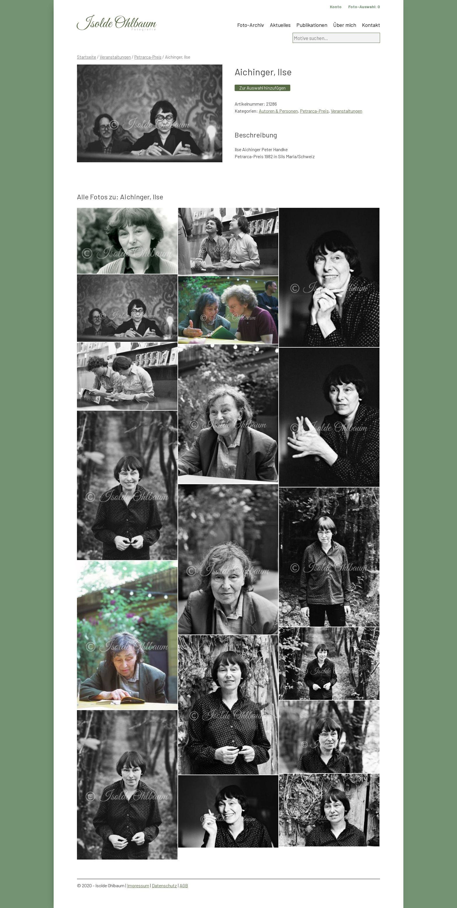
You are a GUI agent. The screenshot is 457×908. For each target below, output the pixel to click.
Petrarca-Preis (147, 57)
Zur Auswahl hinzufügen (262, 87)
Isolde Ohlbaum (116, 24)
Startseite (86, 57)
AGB (184, 885)
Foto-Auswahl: (364, 6)
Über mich (344, 25)
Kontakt (371, 25)
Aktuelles (280, 25)
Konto (336, 6)
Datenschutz (164, 885)
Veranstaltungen (115, 57)
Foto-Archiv (250, 25)
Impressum (138, 885)
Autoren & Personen (278, 111)
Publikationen (311, 25)
